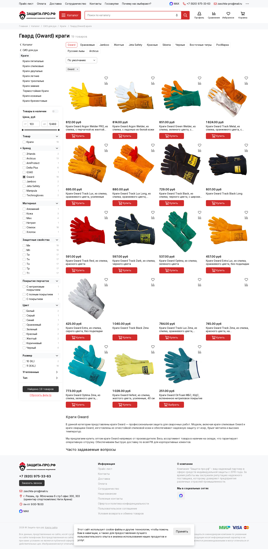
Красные (152, 44)
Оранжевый (43, 324)
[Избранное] (228, 15)
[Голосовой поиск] (177, 15)
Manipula (43, 190)
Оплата (41, 3)
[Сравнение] (214, 15)
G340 (43, 172)
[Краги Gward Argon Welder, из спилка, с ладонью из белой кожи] (134, 97)
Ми (43, 245)
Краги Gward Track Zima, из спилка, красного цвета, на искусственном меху (227, 329)
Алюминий (43, 209)
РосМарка (222, 44)
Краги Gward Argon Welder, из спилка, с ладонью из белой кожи (133, 128)
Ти (43, 254)
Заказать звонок (32, 482)
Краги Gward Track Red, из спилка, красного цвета (87, 262)
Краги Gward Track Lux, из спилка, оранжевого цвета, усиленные (86, 195)
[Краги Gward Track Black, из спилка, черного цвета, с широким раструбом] (180, 164)
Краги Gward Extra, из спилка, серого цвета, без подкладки (84, 329)
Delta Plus (43, 167)
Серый (43, 315)
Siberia (167, 44)
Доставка (56, 3)
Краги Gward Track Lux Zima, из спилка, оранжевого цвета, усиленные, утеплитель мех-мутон (178, 329)
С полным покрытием (43, 294)
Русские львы (76, 50)
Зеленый (43, 329)
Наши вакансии (107, 493)
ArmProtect (43, 163)
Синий (43, 320)
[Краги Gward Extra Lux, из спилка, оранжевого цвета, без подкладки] (227, 231)
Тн (43, 259)
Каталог (35, 26)
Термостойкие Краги (36, 90)
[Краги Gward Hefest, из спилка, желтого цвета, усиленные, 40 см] (134, 365)
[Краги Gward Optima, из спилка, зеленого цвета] (180, 231)
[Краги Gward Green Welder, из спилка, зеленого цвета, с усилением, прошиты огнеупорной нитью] (180, 97)
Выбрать (171, 404)
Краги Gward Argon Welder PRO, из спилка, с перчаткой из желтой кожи (87, 128)
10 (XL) (43, 361)
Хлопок (43, 232)
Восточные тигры (201, 44)
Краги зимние (31, 85)
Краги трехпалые (33, 80)
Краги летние (31, 75)
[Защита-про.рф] (37, 15)
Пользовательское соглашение (117, 508)
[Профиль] (199, 15)
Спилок (43, 227)
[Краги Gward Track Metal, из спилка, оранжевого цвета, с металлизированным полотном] (227, 97)
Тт (43, 273)
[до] (53, 124)
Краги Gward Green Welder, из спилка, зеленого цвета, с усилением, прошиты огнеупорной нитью (180, 128)
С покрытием (43, 299)
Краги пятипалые (33, 61)
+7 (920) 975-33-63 (196, 3)
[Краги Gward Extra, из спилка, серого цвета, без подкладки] (87, 298)
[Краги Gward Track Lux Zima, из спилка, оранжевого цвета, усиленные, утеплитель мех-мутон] (180, 298)
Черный (43, 347)
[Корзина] (243, 15)
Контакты (95, 3)
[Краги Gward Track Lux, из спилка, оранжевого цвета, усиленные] (87, 164)
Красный (43, 334)
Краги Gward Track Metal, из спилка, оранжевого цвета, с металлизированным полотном (225, 128)
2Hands (43, 153)
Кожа (43, 213)
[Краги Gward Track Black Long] (227, 164)
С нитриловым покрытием (43, 288)
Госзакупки (112, 3)
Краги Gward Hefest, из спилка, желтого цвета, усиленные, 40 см (134, 397)
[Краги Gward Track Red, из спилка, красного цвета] (87, 231)
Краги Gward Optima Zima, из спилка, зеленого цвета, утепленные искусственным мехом (83, 397)
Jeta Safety (135, 44)
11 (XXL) (43, 365)
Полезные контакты (110, 498)
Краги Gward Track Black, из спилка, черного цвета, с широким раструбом (180, 195)
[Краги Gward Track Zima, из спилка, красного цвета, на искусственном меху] (227, 298)
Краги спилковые (33, 66)
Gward (71, 44)
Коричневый (43, 343)
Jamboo (104, 44)
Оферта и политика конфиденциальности (123, 503)
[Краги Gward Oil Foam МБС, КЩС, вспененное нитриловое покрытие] (180, 365)
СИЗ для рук (49, 26)
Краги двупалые (33, 71)
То (43, 264)
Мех (43, 218)
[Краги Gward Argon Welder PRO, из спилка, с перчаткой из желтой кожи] (87, 97)
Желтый (43, 338)
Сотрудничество (75, 3)
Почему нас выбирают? (136, 3)
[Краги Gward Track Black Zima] (134, 298)
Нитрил (43, 222)
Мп (43, 250)
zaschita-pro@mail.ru (228, 3)
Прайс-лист (26, 3)
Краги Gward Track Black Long (224, 193)
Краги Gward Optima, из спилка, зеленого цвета (178, 262)
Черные (180, 44)
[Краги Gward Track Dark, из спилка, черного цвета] (134, 231)
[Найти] (185, 15)
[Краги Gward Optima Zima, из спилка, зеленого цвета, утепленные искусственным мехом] (87, 365)
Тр (43, 268)
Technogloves (43, 195)
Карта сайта (51, 527)
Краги (63, 26)
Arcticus (94, 50)
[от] (34, 124)
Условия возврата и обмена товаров (121, 513)
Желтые (119, 44)
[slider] (22, 130)
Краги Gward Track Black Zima (131, 327)
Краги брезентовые (35, 100)
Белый (43, 311)
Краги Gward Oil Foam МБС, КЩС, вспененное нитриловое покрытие (180, 397)
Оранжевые (87, 44)
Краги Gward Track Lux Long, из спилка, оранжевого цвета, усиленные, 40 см (132, 195)
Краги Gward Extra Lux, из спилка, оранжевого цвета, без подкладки (227, 262)
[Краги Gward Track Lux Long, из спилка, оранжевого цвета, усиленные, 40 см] (134, 164)
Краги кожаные (32, 95)
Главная (23, 26)
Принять (182, 531)
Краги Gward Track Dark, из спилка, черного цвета (134, 262)
